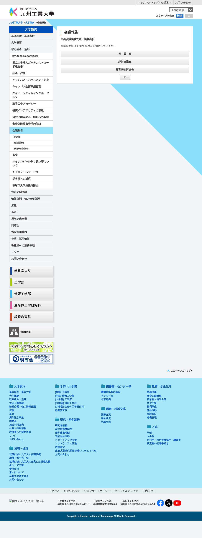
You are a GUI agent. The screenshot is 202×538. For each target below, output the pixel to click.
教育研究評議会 (125, 85)
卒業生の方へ (101, 23)
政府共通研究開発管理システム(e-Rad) (76, 466)
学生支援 (152, 418)
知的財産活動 (62, 451)
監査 (15, 170)
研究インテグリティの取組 (28, 125)
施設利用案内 (19, 247)
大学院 (150, 451)
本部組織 (106, 414)
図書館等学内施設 (110, 407)
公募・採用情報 (20, 254)
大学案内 (20, 30)
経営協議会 (124, 77)
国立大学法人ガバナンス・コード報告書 (30, 79)
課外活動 (152, 425)
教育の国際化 (154, 411)
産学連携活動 (62, 448)
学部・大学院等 (44, 30)
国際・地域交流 (158, 30)
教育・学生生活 (90, 30)
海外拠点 (106, 433)
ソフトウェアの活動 (66, 458)
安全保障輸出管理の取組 (26, 139)
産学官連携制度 (63, 444)
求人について (16, 487)
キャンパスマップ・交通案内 (154, 2)
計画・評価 (18, 88)
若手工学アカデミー (24, 119)
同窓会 (15, 240)
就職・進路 (112, 30)
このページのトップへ (182, 386)
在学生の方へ (64, 23)
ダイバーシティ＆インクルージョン (30, 110)
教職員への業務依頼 (23, 260)
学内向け (148, 506)
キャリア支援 (16, 480)
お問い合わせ (183, 2)
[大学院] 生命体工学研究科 (69, 422)
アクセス (54, 506)
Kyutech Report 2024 (25, 71)
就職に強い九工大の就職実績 (25, 469)
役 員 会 (124, 69)
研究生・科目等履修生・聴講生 (164, 455)
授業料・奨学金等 (156, 414)
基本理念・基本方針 (23, 51)
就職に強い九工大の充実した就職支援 (29, 477)
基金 (14, 227)
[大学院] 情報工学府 (66, 418)
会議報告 (17, 145)
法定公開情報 (19, 207)
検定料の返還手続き (158, 458)
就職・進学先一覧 (19, 473)
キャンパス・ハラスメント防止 (30, 95)
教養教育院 (61, 425)
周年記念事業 (19, 234)
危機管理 (152, 433)
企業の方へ (138, 23)
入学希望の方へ (27, 23)
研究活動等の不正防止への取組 (30, 132)
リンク (15, 267)
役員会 (17, 152)
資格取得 (14, 484)
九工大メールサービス (25, 187)
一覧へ (125, 92)
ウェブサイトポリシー (97, 506)
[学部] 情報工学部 (64, 411)
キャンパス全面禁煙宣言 (26, 101)
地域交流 (106, 437)
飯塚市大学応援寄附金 (25, 200)
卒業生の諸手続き (19, 491)
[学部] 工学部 (62, 407)
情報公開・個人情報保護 (25, 214)
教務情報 (152, 407)
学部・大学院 (68, 401)
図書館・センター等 (118, 401)
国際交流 (106, 430)
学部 (149, 448)
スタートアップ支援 (66, 455)
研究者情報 (61, 440)
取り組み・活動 (20, 64)
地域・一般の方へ (174, 23)
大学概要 (16, 57)
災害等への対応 (21, 194)
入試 (181, 30)
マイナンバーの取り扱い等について (30, 178)
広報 (14, 220)
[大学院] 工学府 (63, 414)
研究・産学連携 (135, 30)
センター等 (107, 411)
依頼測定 (60, 462)
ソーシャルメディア (126, 506)
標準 (179, 15)
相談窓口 (152, 429)
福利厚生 (152, 422)
